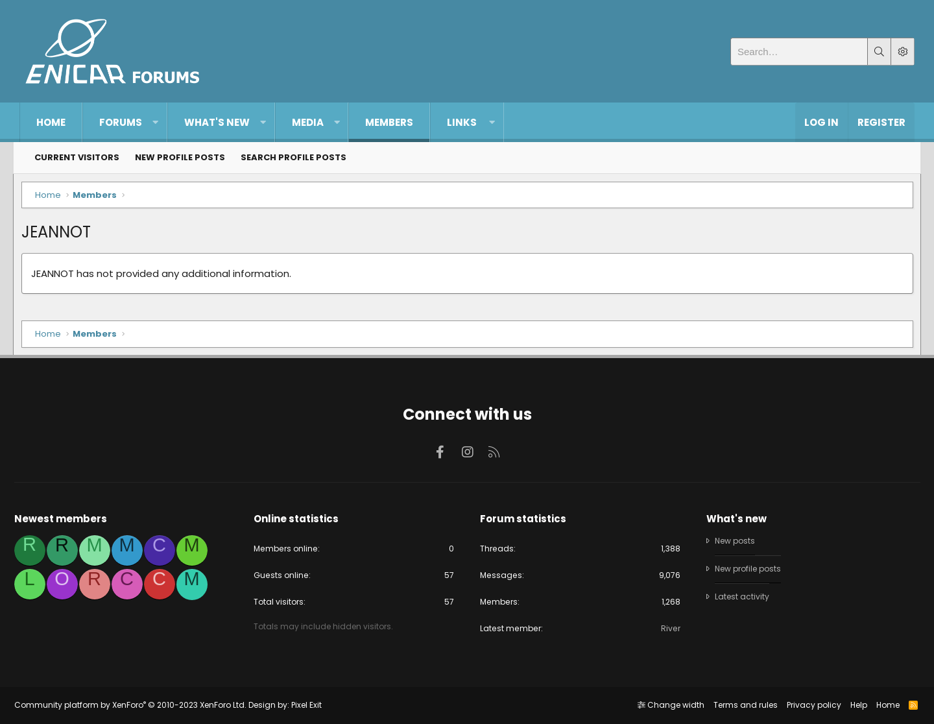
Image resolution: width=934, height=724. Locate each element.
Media (308, 122)
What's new (217, 122)
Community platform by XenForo (135, 705)
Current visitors (76, 157)
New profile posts (180, 157)
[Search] (799, 51)
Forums (120, 122)
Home (51, 122)
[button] (155, 122)
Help (852, 705)
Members (389, 122)
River (667, 627)
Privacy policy (808, 705)
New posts (734, 538)
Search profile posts (293, 157)
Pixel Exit (311, 705)
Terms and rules (740, 705)
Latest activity (740, 595)
